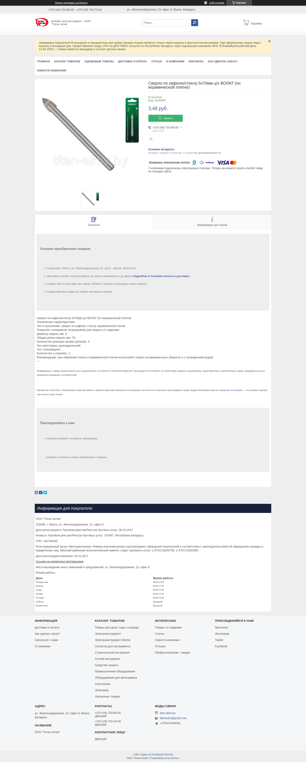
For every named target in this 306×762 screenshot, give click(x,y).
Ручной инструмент (107, 658)
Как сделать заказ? (222, 61)
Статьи (156, 61)
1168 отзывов (216, 2)
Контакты (196, 61)
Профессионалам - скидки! (172, 652)
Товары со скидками (168, 627)
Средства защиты (106, 665)
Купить (168, 118)
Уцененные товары (99, 61)
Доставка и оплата (132, 61)
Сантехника (102, 684)
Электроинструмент (108, 633)
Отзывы (160, 646)
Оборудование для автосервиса (116, 677)
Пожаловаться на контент (164, 758)
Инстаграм (222, 633)
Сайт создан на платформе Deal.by (153, 754)
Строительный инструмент (112, 652)
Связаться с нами (46, 640)
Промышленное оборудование (115, 671)
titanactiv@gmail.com (173, 718)
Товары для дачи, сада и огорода (116, 627)
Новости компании (51, 70)
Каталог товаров (67, 61)
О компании (175, 61)
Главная (43, 61)
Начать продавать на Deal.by (71, 2)
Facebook (221, 646)
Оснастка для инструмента (112, 646)
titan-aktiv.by (168, 713)
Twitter (219, 640)
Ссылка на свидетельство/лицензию (59, 561)
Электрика (102, 690)
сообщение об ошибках (230, 390)
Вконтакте (221, 627)
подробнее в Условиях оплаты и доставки (161, 276)
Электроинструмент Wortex (113, 640)
